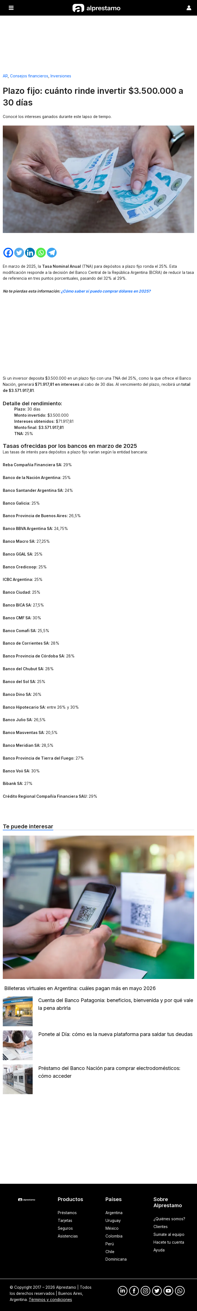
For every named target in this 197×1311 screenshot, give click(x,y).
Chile (109, 1251)
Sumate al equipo (168, 1234)
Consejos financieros (29, 75)
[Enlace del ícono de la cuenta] (188, 7)
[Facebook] (8, 252)
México (112, 1228)
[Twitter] (19, 252)
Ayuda (159, 1250)
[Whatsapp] (41, 252)
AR (5, 75)
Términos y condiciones (50, 1299)
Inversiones (61, 75)
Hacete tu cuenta (168, 1242)
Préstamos (67, 1212)
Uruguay (113, 1220)
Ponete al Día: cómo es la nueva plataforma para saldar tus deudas (116, 1034)
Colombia (113, 1236)
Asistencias (68, 1236)
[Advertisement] (98, 42)
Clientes (160, 1226)
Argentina (113, 1212)
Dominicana (116, 1259)
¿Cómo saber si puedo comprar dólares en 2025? (105, 291)
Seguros (65, 1228)
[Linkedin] (30, 252)
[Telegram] (52, 252)
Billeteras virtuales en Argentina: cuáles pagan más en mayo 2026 (80, 988)
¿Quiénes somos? (169, 1218)
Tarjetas (65, 1220)
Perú (109, 1243)
